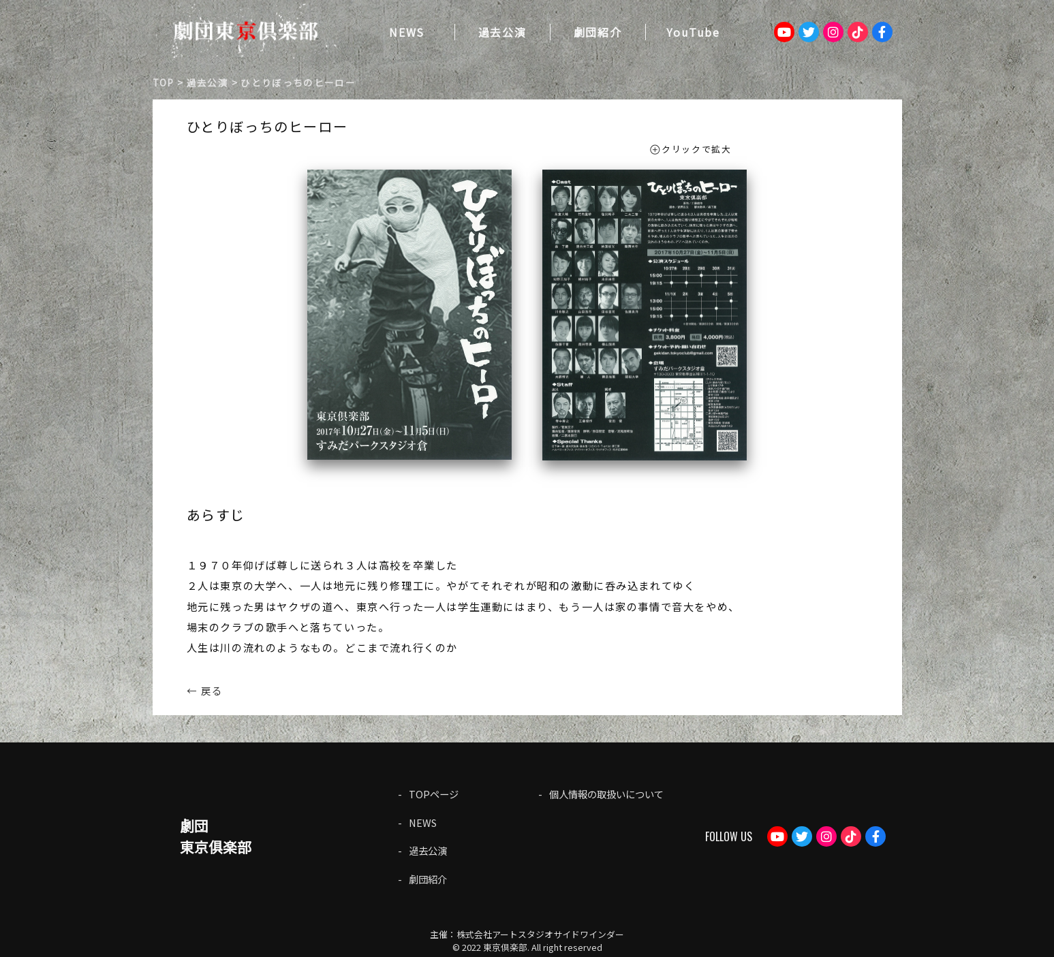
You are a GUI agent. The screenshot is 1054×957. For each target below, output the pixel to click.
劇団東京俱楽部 (215, 836)
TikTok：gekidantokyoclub (858, 32)
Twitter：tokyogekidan (809, 32)
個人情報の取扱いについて (606, 794)
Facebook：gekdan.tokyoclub (882, 32)
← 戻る (205, 690)
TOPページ (434, 794)
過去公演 (502, 32)
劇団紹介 (597, 32)
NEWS (406, 32)
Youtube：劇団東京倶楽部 (784, 32)
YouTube (692, 32)
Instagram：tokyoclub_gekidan (833, 32)
